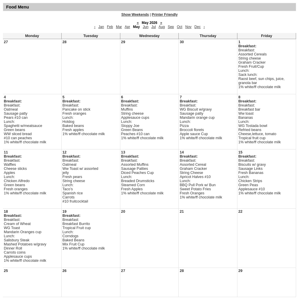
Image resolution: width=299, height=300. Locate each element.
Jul (153, 27)
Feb (110, 27)
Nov (188, 27)
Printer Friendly (165, 15)
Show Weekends (135, 15)
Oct (179, 27)
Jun (145, 27)
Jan (101, 27)
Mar (119, 27)
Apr (127, 27)
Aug (162, 27)
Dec (197, 27)
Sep (171, 27)
